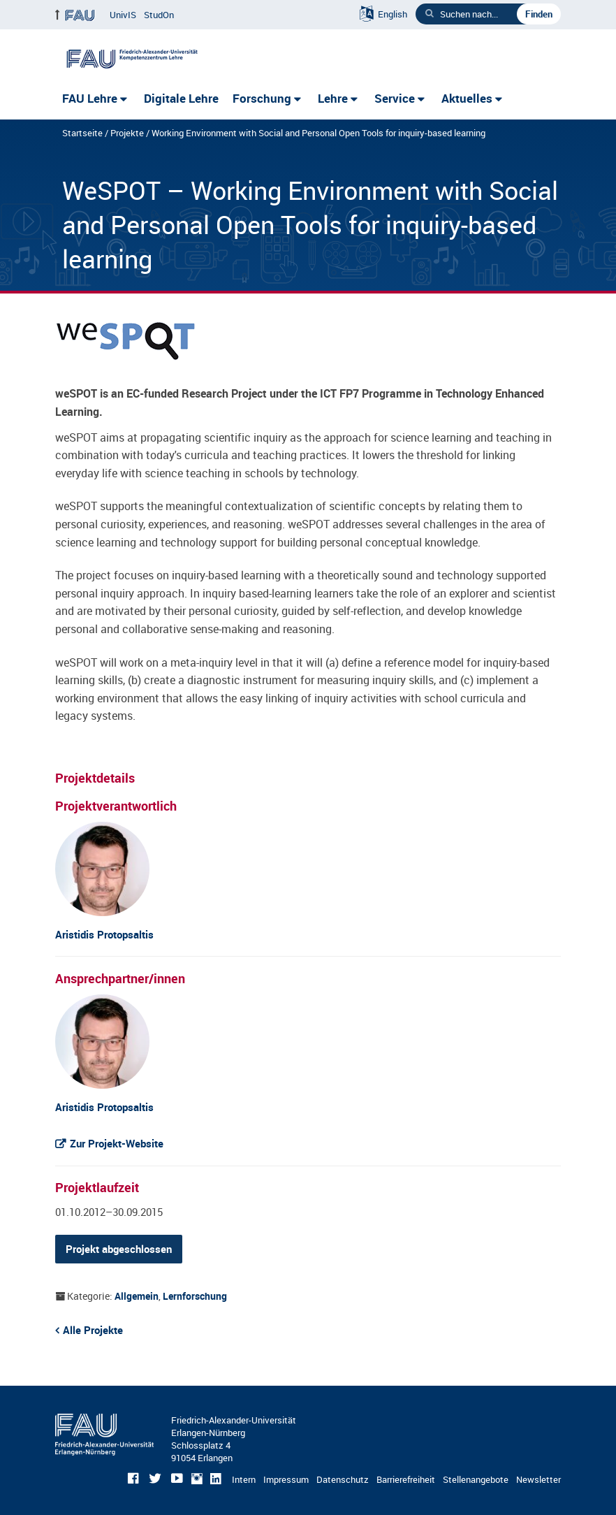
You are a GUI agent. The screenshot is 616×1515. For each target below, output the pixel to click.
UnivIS (123, 14)
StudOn (159, 14)
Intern (244, 1479)
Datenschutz (342, 1479)
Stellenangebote (475, 1479)
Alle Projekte (93, 1330)
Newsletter (538, 1479)
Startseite (82, 132)
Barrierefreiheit (405, 1479)
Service (394, 98)
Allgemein (137, 1296)
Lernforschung (195, 1296)
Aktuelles (466, 98)
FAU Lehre (89, 98)
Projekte (127, 132)
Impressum (286, 1479)
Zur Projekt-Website (116, 1143)
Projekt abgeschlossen (119, 1249)
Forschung (262, 98)
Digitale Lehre (181, 98)
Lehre (333, 98)
